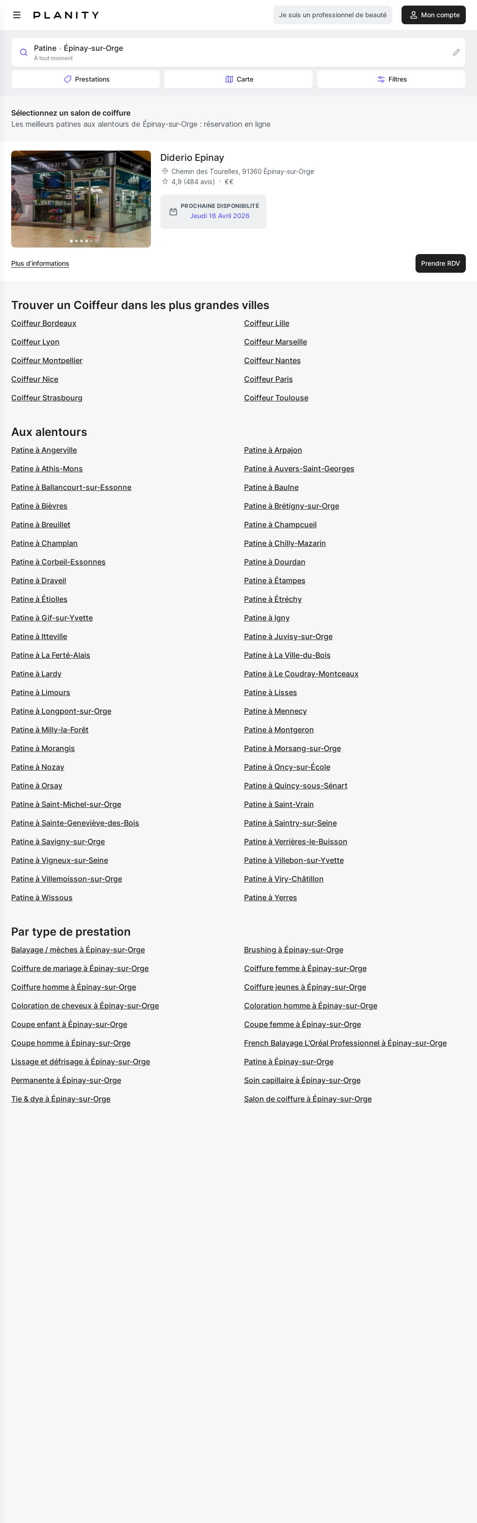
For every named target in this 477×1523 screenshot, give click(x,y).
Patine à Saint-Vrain (279, 804)
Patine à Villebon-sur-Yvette (294, 860)
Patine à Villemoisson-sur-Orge (66, 878)
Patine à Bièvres (39, 505)
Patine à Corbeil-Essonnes (58, 561)
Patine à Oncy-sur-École (287, 767)
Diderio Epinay (192, 157)
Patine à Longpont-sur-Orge (61, 711)
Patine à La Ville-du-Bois (287, 655)
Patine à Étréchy (273, 599)
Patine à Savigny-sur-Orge (58, 841)
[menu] (16, 15)
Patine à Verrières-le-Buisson (296, 841)
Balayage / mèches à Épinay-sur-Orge (78, 949)
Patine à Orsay (36, 785)
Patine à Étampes (275, 580)
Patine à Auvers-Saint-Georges (299, 468)
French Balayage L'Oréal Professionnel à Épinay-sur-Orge (345, 1042)
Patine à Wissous (42, 897)
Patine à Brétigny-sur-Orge (291, 505)
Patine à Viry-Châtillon (284, 878)
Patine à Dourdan (275, 561)
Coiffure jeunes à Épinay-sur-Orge (305, 987)
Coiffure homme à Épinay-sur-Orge (73, 987)
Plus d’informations (40, 263)
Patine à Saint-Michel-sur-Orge (66, 804)
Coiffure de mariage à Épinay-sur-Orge (80, 968)
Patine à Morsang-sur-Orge (292, 748)
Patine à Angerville (44, 450)
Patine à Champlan (44, 543)
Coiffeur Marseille (275, 341)
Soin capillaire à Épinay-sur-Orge (302, 1080)
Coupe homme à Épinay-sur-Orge (70, 1042)
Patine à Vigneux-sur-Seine (59, 860)
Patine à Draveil (38, 580)
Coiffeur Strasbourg (46, 397)
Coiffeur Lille (266, 323)
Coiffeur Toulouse (276, 397)
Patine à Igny (267, 617)
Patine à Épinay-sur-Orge (289, 1061)
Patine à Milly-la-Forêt (50, 729)
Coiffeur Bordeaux (43, 323)
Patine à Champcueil (280, 524)
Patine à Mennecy (275, 711)
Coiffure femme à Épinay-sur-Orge (305, 968)
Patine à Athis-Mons (47, 468)
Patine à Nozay (37, 767)
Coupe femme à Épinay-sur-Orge (302, 1024)
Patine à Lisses (270, 692)
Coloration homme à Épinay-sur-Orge (310, 1005)
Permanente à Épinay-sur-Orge (66, 1080)
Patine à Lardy (36, 673)
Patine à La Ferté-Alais (50, 655)
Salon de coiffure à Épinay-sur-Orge (308, 1098)
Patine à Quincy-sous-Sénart (296, 785)
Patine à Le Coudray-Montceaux (301, 673)
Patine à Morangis (43, 748)
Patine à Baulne (271, 487)
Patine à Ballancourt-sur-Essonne (71, 487)
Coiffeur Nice (34, 379)
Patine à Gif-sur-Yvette (52, 617)
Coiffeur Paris (268, 379)
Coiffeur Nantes (272, 360)
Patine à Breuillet (40, 524)
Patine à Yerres (270, 897)
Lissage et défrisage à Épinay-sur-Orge (80, 1061)
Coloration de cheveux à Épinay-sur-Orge (85, 1005)
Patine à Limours (40, 692)
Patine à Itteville (39, 636)
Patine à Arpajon (273, 450)
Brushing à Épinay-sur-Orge (293, 949)
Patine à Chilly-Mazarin (285, 543)
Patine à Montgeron (279, 729)
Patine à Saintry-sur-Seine (290, 822)
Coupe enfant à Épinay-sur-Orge (69, 1024)
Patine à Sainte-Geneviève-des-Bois (75, 822)
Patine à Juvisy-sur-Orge (288, 636)
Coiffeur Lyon (35, 341)
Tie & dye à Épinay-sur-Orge (60, 1098)
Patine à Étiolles (39, 599)
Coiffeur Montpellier (46, 360)
